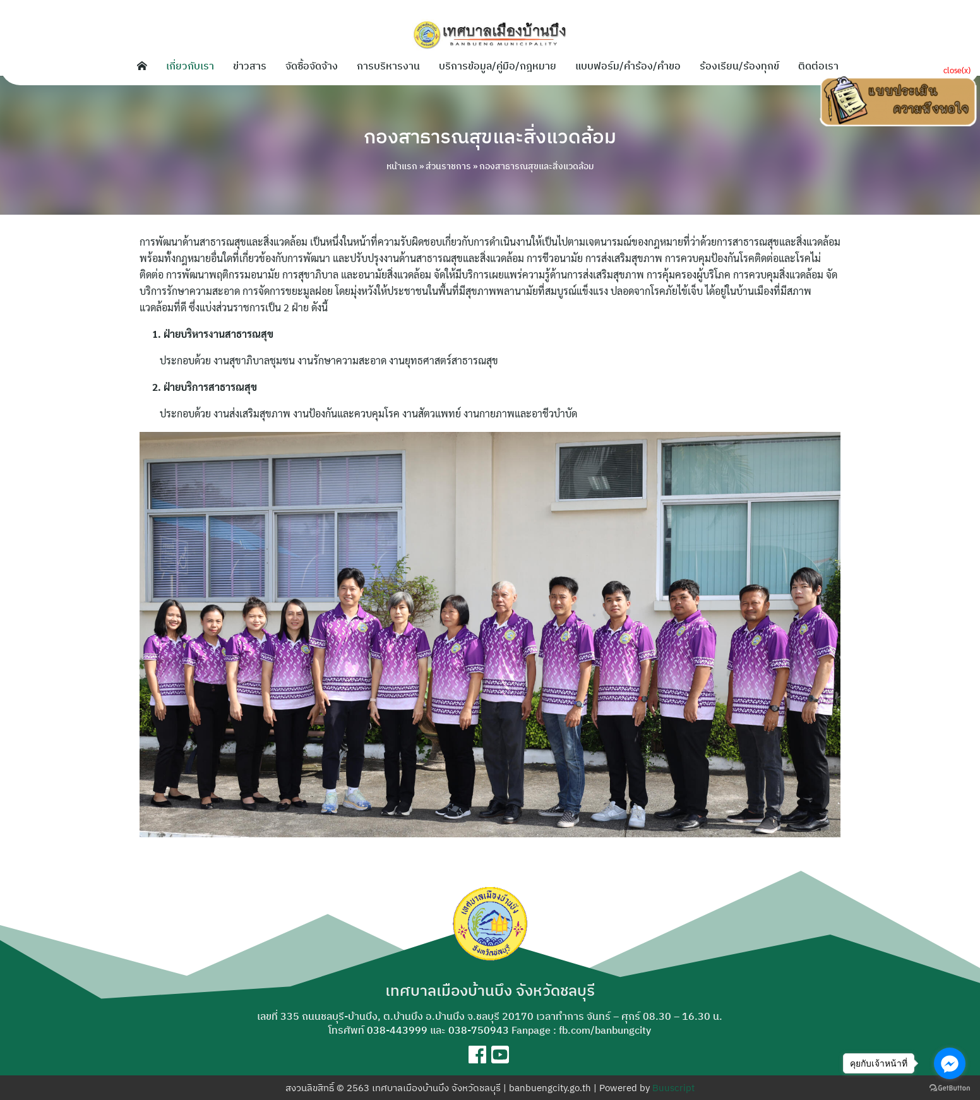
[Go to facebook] (949, 1063)
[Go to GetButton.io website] (949, 1087)
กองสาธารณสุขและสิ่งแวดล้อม (490, 136)
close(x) (957, 69)
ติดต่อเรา (818, 65)
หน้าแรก (401, 166)
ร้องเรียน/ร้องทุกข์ (739, 65)
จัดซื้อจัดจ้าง (311, 65)
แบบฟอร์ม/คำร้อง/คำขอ (628, 65)
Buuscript (673, 1088)
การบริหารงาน (388, 65)
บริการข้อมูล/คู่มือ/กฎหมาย (497, 65)
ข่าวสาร (249, 65)
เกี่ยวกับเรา (190, 65)
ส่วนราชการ (448, 166)
